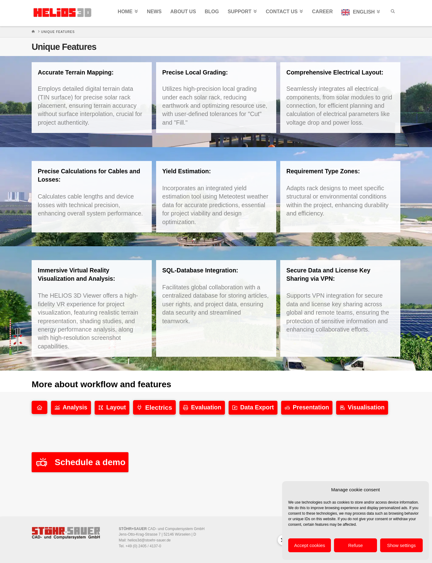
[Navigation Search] (392, 13)
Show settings (401, 545)
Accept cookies (309, 545)
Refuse (355, 545)
